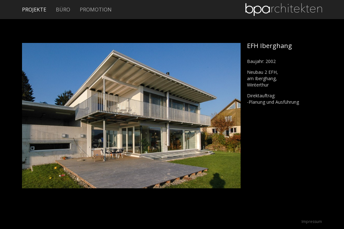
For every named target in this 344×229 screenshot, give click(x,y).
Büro (63, 9)
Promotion (96, 9)
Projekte (34, 9)
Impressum (312, 221)
